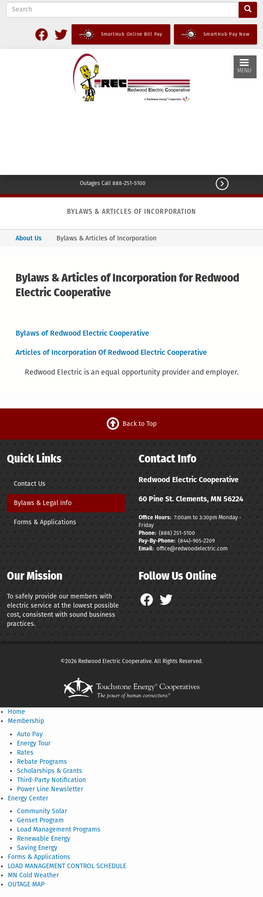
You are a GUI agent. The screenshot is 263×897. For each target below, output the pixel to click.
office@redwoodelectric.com (191, 548)
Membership (26, 721)
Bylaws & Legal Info (43, 503)
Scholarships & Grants (49, 771)
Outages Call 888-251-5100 (112, 183)
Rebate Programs (42, 762)
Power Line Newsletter (50, 789)
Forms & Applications (45, 522)
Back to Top (140, 424)
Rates (25, 752)
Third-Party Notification (51, 780)
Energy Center (28, 798)
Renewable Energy (43, 839)
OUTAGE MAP (26, 884)
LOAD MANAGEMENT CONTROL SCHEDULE (67, 866)
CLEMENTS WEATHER (131, 140)
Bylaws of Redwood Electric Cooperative (82, 333)
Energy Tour (33, 743)
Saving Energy (37, 848)
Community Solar (42, 811)
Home (16, 712)
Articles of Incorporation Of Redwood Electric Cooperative (111, 352)
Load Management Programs (59, 829)
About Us (29, 238)
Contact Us (29, 484)
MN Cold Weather (33, 875)
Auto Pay (30, 734)
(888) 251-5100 (177, 533)
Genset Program (40, 820)
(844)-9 (187, 541)
